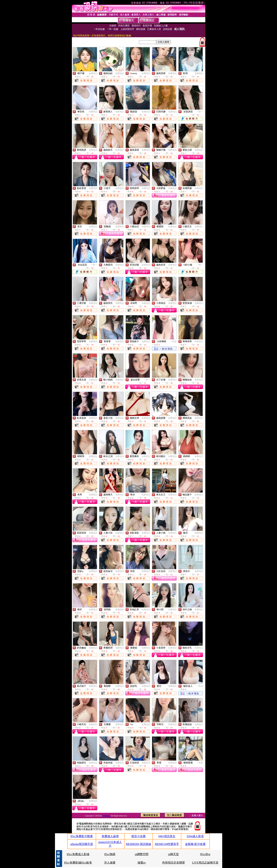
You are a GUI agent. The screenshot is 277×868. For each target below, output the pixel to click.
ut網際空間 (141, 854)
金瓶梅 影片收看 (195, 844)
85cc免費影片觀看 (81, 836)
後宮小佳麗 (138, 836)
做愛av (142, 862)
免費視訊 (93, 73)
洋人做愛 (109, 862)
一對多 (173, 341)
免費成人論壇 (110, 836)
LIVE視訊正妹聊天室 (205, 862)
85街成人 (106, 816)
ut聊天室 (173, 854)
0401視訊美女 (166, 836)
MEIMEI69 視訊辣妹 (138, 844)
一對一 (200, 111)
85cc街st (205, 854)
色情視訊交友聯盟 (173, 862)
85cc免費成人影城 (78, 854)
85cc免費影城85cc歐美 (78, 862)
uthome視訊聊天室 (81, 844)
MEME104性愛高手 (167, 844)
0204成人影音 (195, 836)
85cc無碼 (109, 854)
